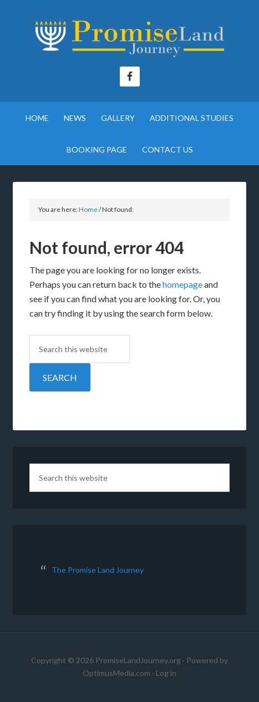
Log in (166, 673)
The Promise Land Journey (129, 39)
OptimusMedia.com (116, 673)
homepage (182, 284)
